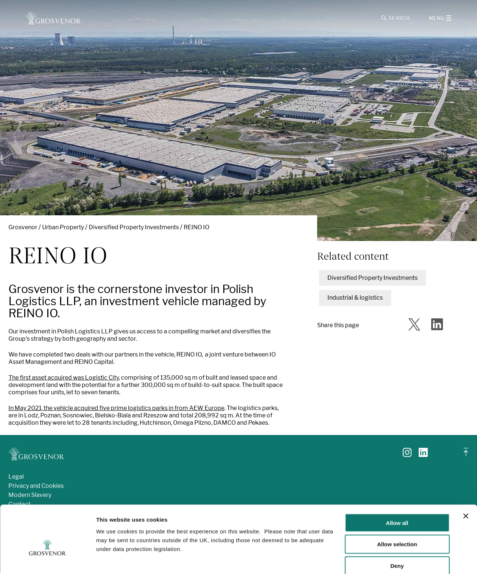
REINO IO (196, 228)
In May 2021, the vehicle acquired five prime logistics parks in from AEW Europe (116, 409)
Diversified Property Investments (134, 228)
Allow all (397, 484)
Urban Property (63, 228)
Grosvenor (22, 228)
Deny (397, 527)
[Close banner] (465, 477)
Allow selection (397, 505)
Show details (385, 559)
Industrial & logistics (355, 299)
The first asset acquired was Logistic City (63, 379)
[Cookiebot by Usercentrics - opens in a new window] (47, 559)
